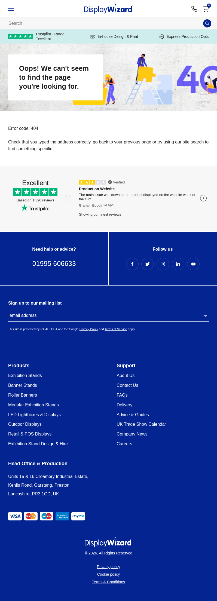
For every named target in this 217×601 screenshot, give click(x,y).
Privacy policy (108, 567)
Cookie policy (108, 574)
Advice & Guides (133, 414)
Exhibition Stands (25, 375)
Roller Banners (22, 395)
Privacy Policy (89, 329)
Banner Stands (22, 385)
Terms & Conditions (108, 582)
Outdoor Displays (25, 424)
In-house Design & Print (114, 36)
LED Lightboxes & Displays (34, 414)
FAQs (122, 395)
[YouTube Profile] (193, 264)
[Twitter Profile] (147, 264)
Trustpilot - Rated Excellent (36, 36)
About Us (126, 375)
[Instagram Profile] (163, 264)
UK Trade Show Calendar (141, 424)
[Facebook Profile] (132, 264)
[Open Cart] (206, 9)
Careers (124, 443)
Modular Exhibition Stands (33, 405)
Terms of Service (116, 329)
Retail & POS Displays (29, 434)
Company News (132, 434)
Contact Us (127, 385)
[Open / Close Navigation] (17, 9)
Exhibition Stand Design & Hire (38, 443)
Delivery (125, 405)
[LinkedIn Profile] (178, 264)
